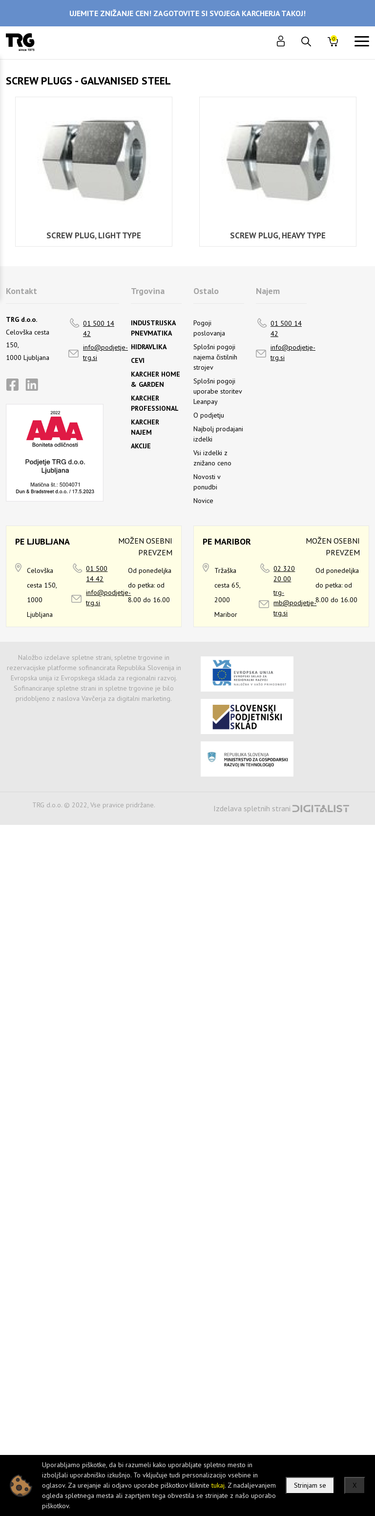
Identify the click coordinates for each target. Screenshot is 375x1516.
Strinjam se (310, 1485)
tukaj (218, 1485)
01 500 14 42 (98, 328)
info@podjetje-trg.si (105, 352)
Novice (203, 500)
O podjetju (208, 415)
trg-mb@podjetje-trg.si (294, 602)
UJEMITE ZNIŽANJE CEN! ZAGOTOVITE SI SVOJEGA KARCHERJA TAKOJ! (187, 13)
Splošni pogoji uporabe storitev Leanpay (217, 391)
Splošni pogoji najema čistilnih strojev (215, 357)
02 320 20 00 (284, 573)
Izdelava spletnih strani (252, 808)
